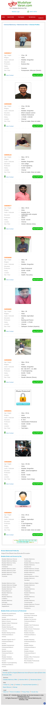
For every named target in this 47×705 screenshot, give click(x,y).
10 (27, 542)
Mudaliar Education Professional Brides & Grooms (30, 634)
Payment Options (33, 672)
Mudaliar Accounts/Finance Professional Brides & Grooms (9, 615)
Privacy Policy (25, 691)
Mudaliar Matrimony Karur (8, 583)
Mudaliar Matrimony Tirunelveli (7, 575)
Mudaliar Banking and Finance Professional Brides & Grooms (9, 628)
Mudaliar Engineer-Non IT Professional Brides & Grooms (8, 641)
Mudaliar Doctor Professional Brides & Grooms (31, 629)
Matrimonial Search (23, 672)
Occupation (27, 553)
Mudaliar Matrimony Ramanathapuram (7, 590)
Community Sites (7, 674)
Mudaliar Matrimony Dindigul (9, 585)
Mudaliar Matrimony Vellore (31, 576)
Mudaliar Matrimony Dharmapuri (7, 593)
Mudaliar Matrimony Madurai (9, 561)
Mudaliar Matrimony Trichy (9, 563)
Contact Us (6, 684)
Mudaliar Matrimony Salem (9, 568)
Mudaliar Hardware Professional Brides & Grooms (7, 658)
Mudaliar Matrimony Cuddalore (7, 597)
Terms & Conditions (15, 691)
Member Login (16, 11)
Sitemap (15, 687)
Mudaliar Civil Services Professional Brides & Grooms (30, 621)
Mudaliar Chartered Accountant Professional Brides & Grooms (30, 615)
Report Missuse (7, 687)
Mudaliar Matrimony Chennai (9, 559)
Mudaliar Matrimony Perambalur (29, 586)
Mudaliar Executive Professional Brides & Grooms (7, 653)
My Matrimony (32, 17)
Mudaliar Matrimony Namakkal (29, 579)
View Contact (9, 75)
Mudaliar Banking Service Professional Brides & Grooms (8, 634)
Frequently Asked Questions (29, 684)
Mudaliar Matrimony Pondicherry (29, 607)
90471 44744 (33, 11)
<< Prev (16, 540)
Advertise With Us (24, 679)
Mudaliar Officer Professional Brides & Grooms (31, 657)
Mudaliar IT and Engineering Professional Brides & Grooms (9, 664)
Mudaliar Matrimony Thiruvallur (29, 597)
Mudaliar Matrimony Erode (9, 570)
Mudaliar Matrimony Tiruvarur (32, 604)
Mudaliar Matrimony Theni (8, 587)
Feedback (17, 684)
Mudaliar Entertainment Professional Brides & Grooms (8, 647)
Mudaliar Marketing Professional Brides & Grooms (30, 641)
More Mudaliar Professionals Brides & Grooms (31, 661)
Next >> (31, 542)
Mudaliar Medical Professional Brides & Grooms (30, 647)
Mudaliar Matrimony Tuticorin (31, 563)
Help (12, 684)
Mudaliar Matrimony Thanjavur (29, 593)
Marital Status (13, 553)
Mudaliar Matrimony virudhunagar (29, 560)
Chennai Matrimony (10, 24)
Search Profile (10, 17)
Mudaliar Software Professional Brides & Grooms (30, 653)
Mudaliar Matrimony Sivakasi (31, 570)
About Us (5, 691)
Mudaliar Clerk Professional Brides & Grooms (31, 626)
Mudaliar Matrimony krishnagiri (7, 601)
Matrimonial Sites (22, 24)
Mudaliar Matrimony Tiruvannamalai (29, 601)
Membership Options (35, 679)
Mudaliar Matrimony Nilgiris (31, 583)
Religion (3, 553)
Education (20, 553)
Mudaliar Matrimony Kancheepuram (29, 573)
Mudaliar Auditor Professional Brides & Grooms (9, 624)
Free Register (21, 17)
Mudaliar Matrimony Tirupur (9, 572)
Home (3, 17)
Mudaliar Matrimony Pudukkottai (29, 590)
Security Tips (34, 691)
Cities (7, 553)
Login (8, 672)
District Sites (42, 672)
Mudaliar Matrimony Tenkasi (31, 568)
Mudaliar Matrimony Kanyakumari (29, 565)
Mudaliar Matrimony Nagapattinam (7, 605)
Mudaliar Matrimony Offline (10, 679)
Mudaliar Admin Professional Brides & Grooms (9, 620)
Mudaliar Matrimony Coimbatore (7, 565)
